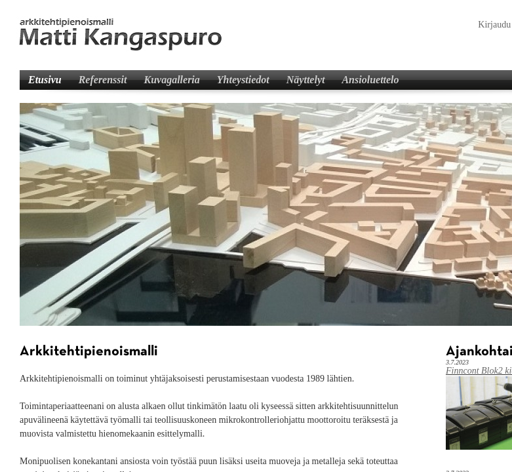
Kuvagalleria (171, 79)
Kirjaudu (494, 25)
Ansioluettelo (370, 79)
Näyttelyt (305, 79)
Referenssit (103, 79)
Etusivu (45, 79)
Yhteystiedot (243, 79)
